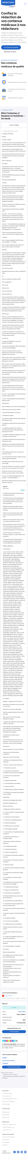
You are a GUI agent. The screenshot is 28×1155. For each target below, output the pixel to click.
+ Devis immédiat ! (14, 1031)
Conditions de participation (8, 1137)
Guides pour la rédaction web (9, 1124)
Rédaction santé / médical (10, 1074)
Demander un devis (10, 52)
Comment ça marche (7, 1093)
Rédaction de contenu (7, 1072)
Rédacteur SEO (5, 1114)
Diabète (4, 1058)
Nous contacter (5, 1139)
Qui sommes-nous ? (6, 1096)
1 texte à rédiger (14, 125)
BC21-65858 (22, 1011)
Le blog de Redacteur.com (8, 1127)
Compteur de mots (6, 1130)
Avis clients (4, 1145)
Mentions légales (6, 1104)
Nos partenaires (6, 1142)
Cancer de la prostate (8, 1060)
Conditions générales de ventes (9, 1098)
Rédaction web (5, 1117)
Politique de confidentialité (8, 1101)
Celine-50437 (8, 996)
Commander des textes (11, 47)
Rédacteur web (5, 1112)
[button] (25, 3)
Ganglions (5, 1063)
